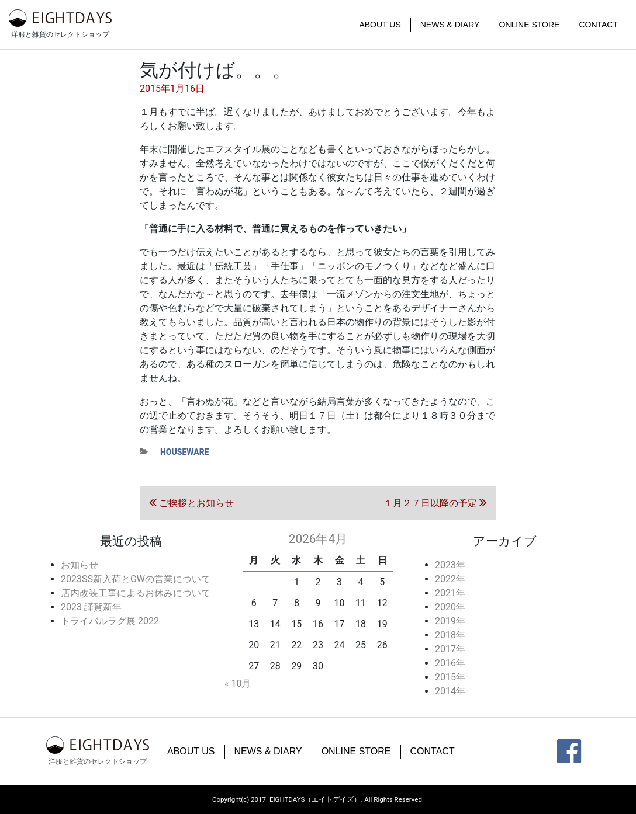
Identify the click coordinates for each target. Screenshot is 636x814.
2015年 (450, 677)
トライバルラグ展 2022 (110, 621)
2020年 (450, 607)
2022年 (450, 579)
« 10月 (237, 683)
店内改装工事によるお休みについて (135, 593)
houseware (184, 452)
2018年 (450, 635)
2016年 (450, 663)
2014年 (450, 691)
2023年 (450, 565)
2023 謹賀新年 (91, 607)
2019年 (450, 621)
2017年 (450, 649)
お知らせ (79, 565)
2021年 (450, 593)
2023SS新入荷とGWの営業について (135, 579)
